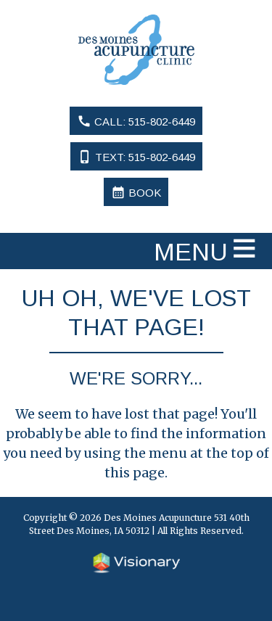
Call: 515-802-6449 (136, 121)
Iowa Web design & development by (136, 563)
